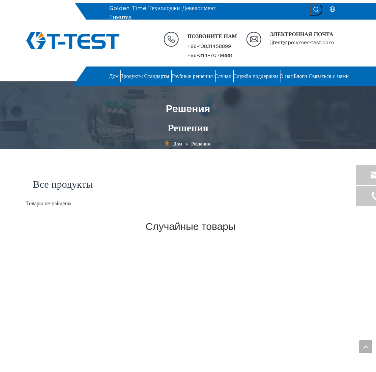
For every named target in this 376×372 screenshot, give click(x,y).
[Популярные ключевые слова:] (316, 9)
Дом (30, 263)
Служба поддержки (45, 309)
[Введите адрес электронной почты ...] (300, 318)
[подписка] (339, 318)
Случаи (33, 299)
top (365, 346)
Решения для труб (44, 290)
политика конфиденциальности (58, 345)
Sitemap (295, 364)
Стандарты (37, 281)
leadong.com (268, 364)
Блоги (32, 327)
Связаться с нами (44, 336)
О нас (32, 318)
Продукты (36, 272)
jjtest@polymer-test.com (302, 42)
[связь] (229, 250)
